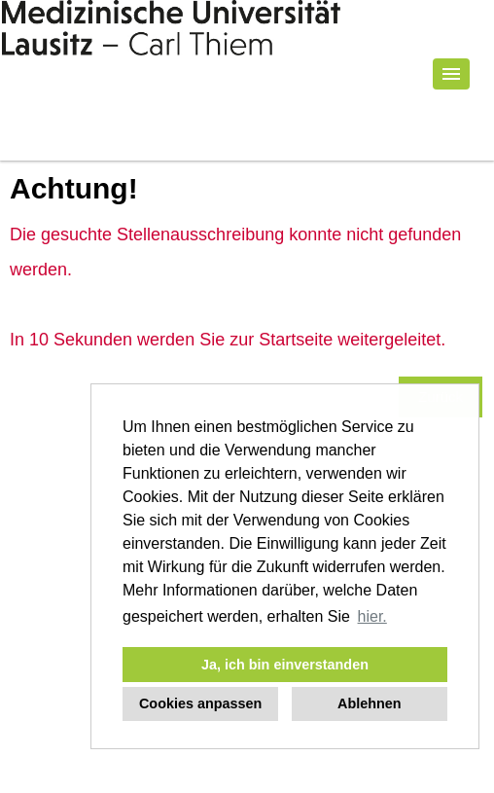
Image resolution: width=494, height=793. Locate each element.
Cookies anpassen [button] (200, 703)
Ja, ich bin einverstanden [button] (285, 664)
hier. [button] (372, 616)
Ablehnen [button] (369, 703)
